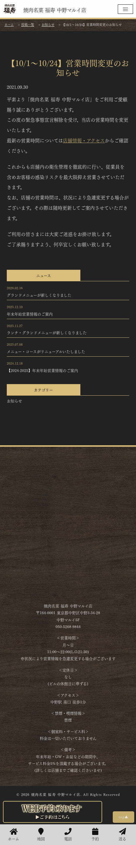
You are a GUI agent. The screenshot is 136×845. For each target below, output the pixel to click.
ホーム (13, 834)
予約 (95, 834)
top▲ (123, 816)
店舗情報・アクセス (84, 140)
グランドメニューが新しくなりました (39, 295)
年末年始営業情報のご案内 (30, 314)
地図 (41, 834)
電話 (68, 834)
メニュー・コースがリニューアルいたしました (46, 351)
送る (122, 834)
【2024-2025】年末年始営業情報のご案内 (42, 370)
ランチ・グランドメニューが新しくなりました (47, 332)
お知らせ (14, 401)
